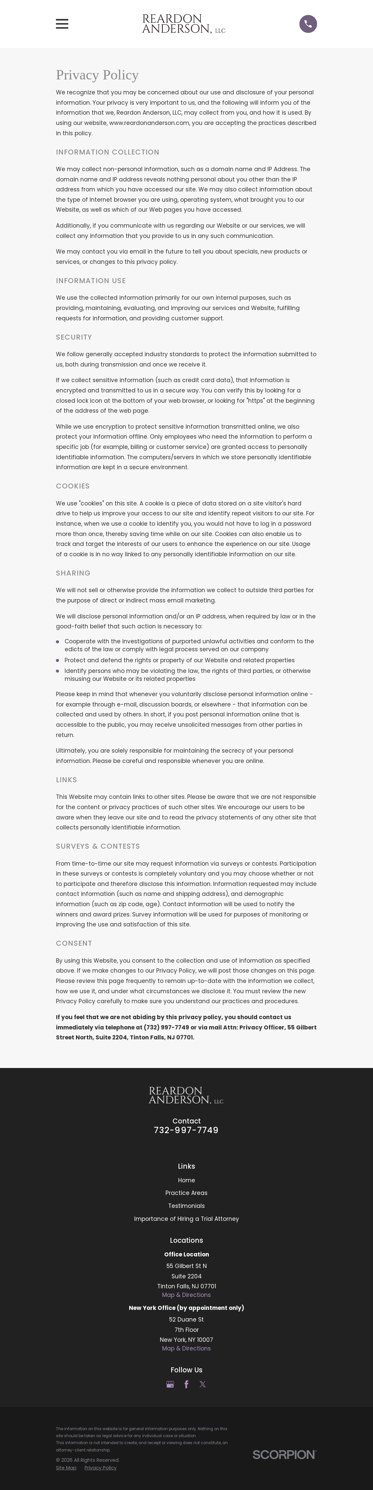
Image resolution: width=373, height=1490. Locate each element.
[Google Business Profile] (170, 1384)
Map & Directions (186, 1295)
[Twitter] (203, 1384)
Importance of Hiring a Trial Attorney (186, 1219)
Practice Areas (186, 1193)
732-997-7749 (186, 1130)
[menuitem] (66, 1468)
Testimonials (186, 1206)
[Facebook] (186, 1384)
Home (186, 1180)
